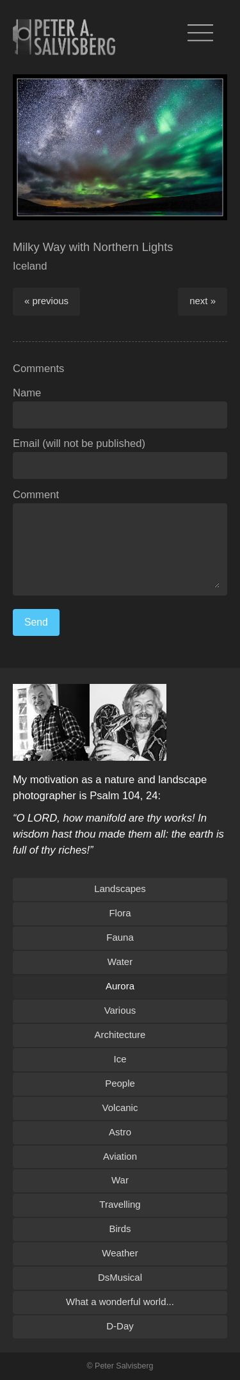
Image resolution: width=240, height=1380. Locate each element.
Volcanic (120, 1107)
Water (120, 961)
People (120, 1083)
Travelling (119, 1204)
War (120, 1179)
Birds (120, 1228)
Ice (120, 1058)
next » (202, 300)
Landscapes (120, 888)
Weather (120, 1252)
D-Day (119, 1325)
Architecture (120, 1034)
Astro (120, 1131)
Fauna (119, 937)
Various (120, 1010)
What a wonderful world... (120, 1301)
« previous (46, 300)
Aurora (120, 985)
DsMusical (120, 1277)
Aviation (120, 1156)
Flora (120, 912)
